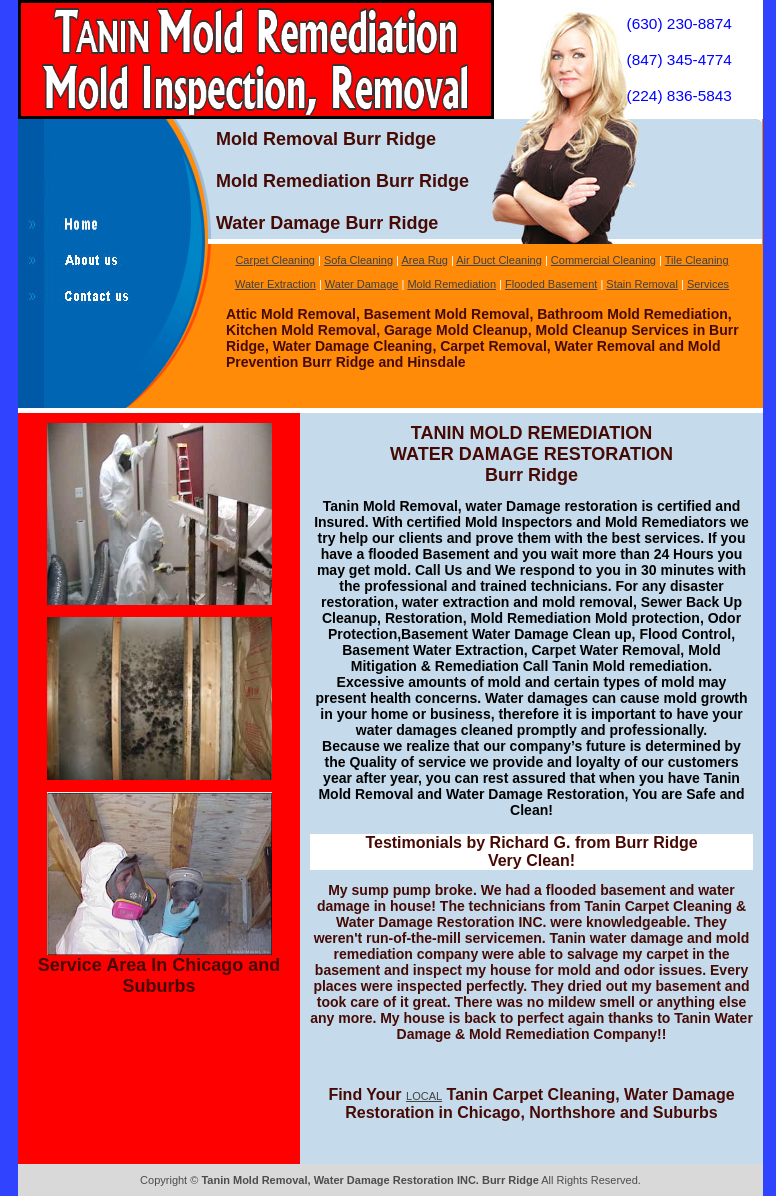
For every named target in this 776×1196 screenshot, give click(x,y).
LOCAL (424, 1096)
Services (708, 284)
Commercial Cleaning (603, 260)
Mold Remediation (451, 284)
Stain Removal (642, 284)
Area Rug (424, 260)
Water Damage (362, 284)
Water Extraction (275, 284)
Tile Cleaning (697, 260)
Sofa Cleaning (358, 260)
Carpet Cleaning (275, 260)
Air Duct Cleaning (499, 260)
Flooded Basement (551, 284)
